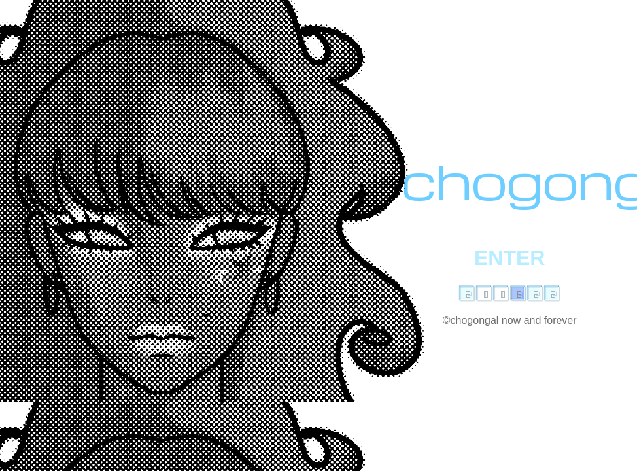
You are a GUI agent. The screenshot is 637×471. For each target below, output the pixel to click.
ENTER (509, 258)
